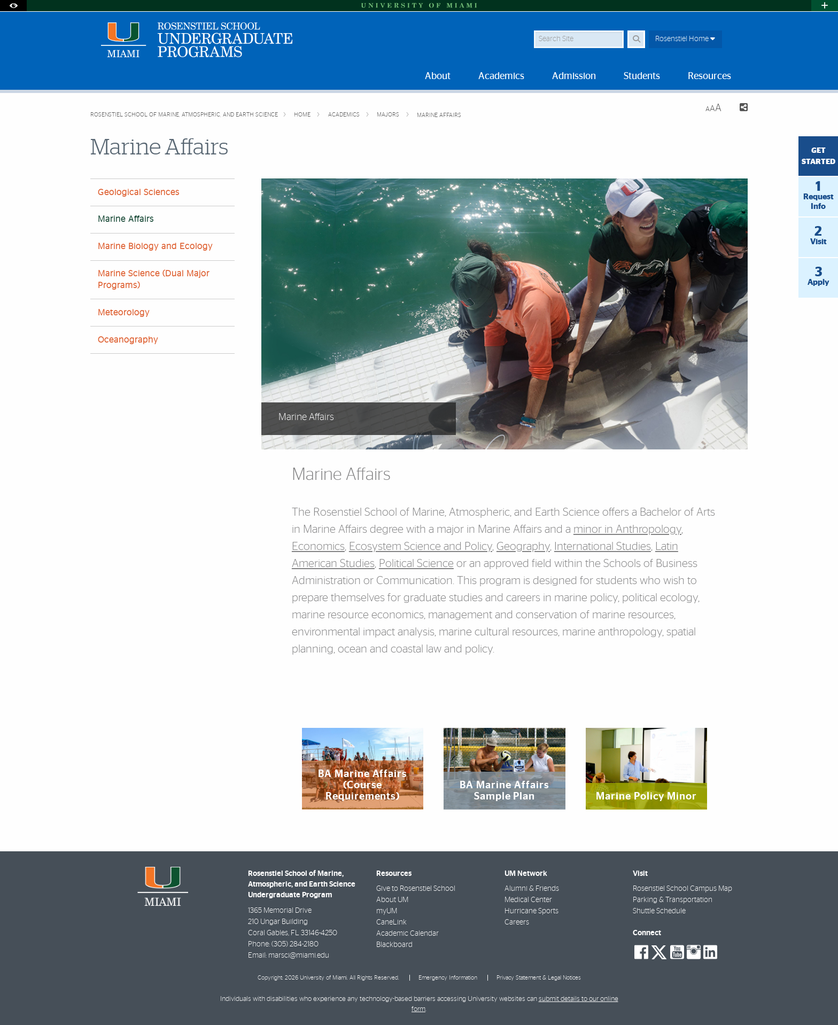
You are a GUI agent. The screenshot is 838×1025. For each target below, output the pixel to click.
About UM (392, 900)
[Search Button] (636, 39)
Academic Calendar (407, 933)
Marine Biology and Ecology (155, 246)
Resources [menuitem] (709, 76)
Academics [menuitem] (501, 76)
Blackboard (394, 945)
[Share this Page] (739, 108)
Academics (344, 115)
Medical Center (528, 900)
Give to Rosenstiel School (415, 888)
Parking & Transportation (672, 900)
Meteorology (124, 312)
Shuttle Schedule (659, 911)
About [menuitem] (438, 76)
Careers (517, 922)
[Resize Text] (713, 108)
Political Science (416, 563)
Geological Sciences (139, 192)
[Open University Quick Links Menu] (824, 5)
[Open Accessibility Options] (13, 5)
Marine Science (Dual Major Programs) (154, 279)
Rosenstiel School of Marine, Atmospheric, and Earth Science (184, 115)
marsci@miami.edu (298, 955)
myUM (386, 911)
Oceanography (128, 340)
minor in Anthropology (627, 529)
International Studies (602, 546)
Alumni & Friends (532, 888)
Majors (389, 115)
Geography (523, 546)
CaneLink (391, 922)
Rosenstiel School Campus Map (682, 888)
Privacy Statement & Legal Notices (538, 978)
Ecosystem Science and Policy (420, 546)
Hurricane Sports (531, 911)
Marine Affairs (439, 115)
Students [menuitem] (642, 76)
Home (303, 115)
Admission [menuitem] (574, 76)
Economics (318, 546)
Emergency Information (447, 978)
